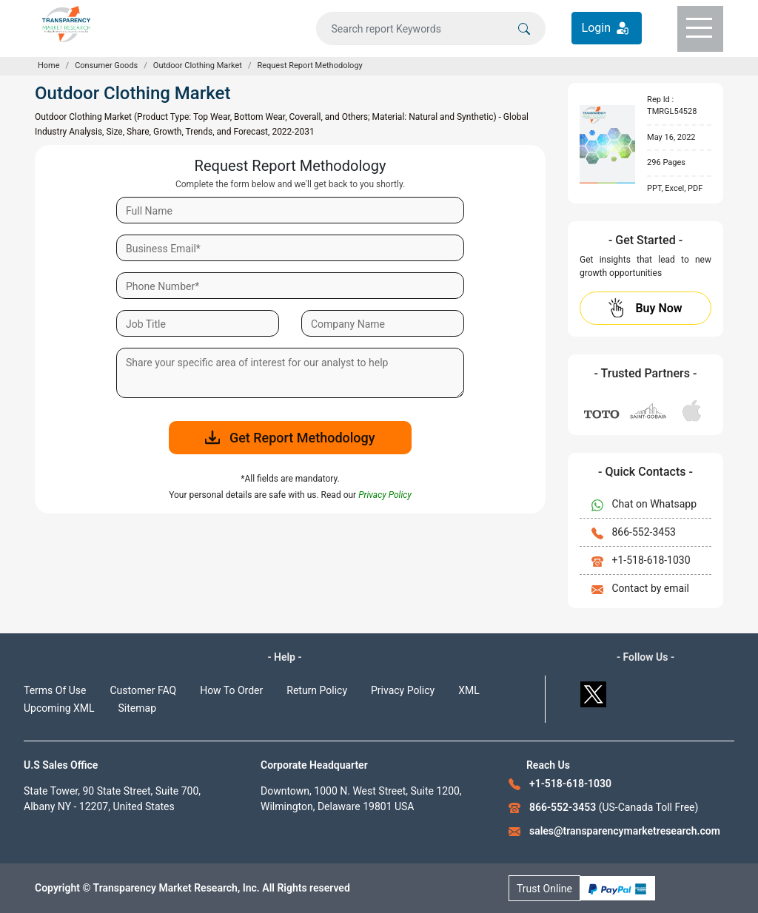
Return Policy (316, 690)
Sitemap (137, 708)
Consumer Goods (106, 65)
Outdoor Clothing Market (197, 65)
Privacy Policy (403, 690)
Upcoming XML (59, 708)
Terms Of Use (55, 690)
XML (469, 690)
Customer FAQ (143, 690)
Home (49, 65)
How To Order (231, 690)
